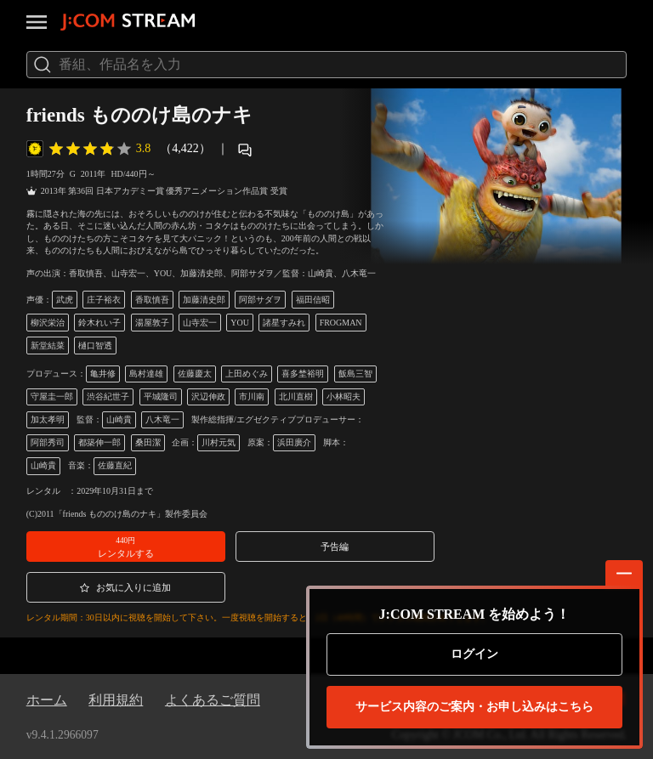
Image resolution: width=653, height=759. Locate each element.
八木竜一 (162, 419)
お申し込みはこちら (474, 707)
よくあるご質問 (212, 700)
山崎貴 (119, 419)
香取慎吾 (152, 299)
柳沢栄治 (48, 322)
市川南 (251, 396)
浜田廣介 (294, 442)
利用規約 (115, 700)
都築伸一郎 (99, 442)
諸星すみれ (284, 322)
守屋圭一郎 (52, 396)
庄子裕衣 (104, 299)
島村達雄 (146, 373)
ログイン (474, 654)
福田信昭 (313, 299)
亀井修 (103, 373)
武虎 (64, 299)
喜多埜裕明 (302, 373)
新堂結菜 (48, 345)
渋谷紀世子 (108, 396)
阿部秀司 (48, 442)
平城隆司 (161, 396)
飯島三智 (355, 373)
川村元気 (219, 442)
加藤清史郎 (204, 299)
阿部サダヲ (260, 299)
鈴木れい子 (99, 322)
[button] (125, 546)
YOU (239, 322)
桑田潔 (148, 442)
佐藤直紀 (115, 465)
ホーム (46, 700)
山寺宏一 (200, 322)
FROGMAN (341, 322)
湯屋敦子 (152, 322)
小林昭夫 (343, 396)
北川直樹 (296, 396)
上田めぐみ (246, 373)
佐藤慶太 (195, 373)
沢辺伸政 (208, 396)
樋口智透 (95, 345)
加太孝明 (48, 419)
